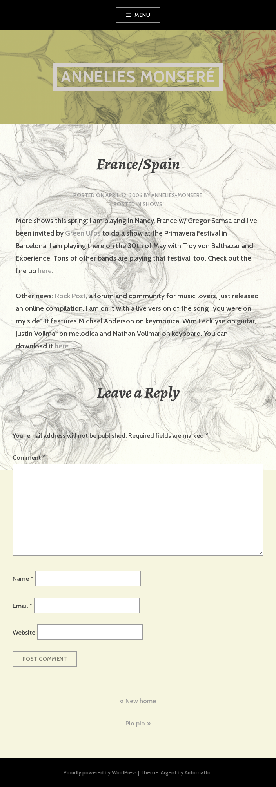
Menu (142, 14)
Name (23, 578)
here (44, 271)
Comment (29, 457)
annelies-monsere (176, 195)
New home (140, 701)
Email (22, 605)
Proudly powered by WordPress (100, 772)
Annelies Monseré (138, 76)
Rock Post (70, 296)
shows (152, 204)
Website (24, 632)
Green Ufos (83, 233)
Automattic (198, 772)
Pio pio (135, 723)
